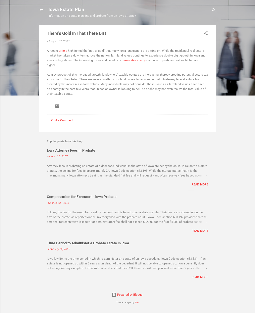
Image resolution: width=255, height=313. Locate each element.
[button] (205, 34)
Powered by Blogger (127, 294)
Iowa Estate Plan (66, 9)
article (63, 51)
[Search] (213, 11)
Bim (137, 302)
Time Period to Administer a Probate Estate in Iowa (88, 243)
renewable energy (134, 60)
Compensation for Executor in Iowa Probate (82, 197)
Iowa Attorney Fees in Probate (71, 150)
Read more (200, 184)
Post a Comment (62, 120)
